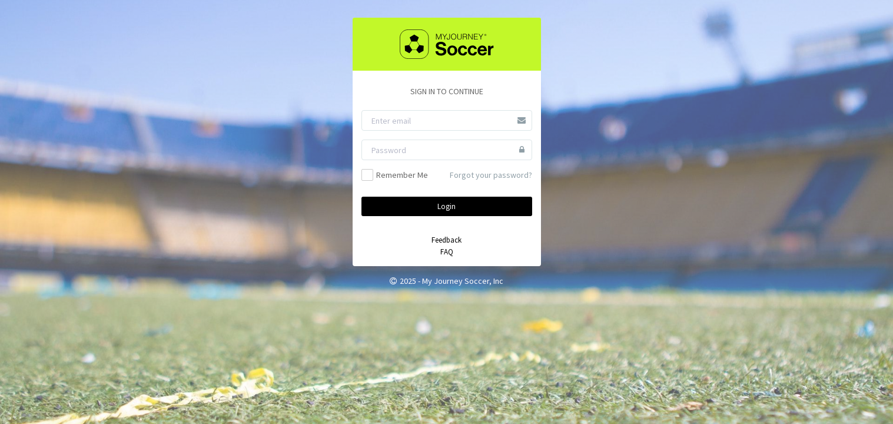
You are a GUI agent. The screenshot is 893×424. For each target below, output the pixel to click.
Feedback (446, 240)
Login (446, 206)
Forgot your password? (491, 175)
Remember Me (394, 175)
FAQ (446, 252)
